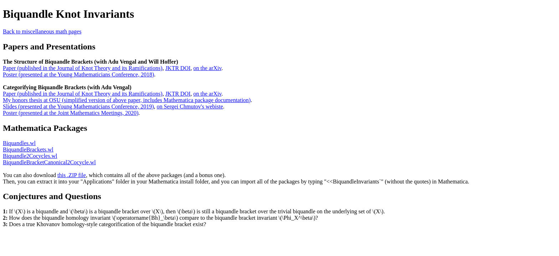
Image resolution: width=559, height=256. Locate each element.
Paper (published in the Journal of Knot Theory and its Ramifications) (83, 68)
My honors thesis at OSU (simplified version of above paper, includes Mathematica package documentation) (127, 100)
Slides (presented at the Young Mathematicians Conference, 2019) (78, 106)
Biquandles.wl (19, 143)
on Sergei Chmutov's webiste (190, 106)
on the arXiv (207, 68)
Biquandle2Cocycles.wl (30, 156)
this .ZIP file (71, 175)
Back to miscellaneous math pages (42, 31)
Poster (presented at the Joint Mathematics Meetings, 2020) (70, 113)
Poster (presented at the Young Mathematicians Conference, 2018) (78, 74)
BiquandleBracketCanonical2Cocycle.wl (49, 162)
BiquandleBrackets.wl (28, 149)
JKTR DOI (178, 68)
